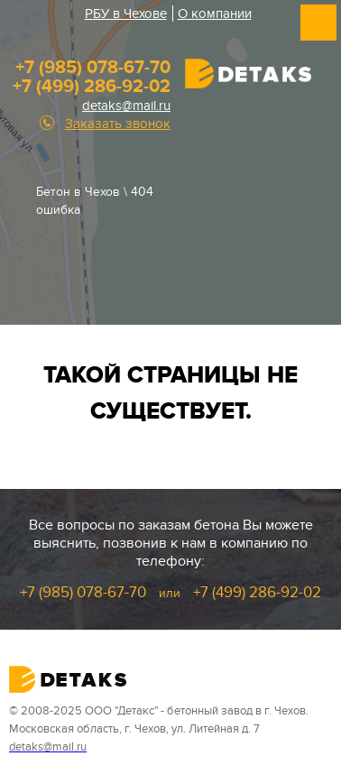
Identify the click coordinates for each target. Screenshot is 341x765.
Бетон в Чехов (78, 191)
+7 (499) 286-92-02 (91, 87)
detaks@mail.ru (126, 105)
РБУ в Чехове (126, 13)
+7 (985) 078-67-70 (92, 68)
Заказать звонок (117, 124)
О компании (215, 13)
